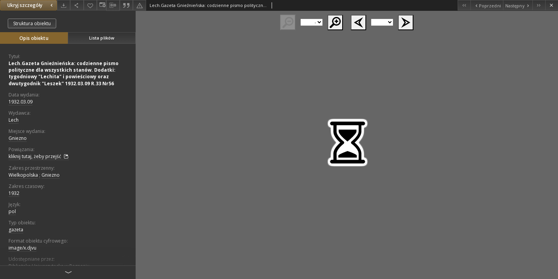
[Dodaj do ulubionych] (90, 5)
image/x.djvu (22, 248)
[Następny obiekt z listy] (517, 5)
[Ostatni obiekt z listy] (538, 5)
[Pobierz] (63, 5)
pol (12, 211)
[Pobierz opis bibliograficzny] (112, 5)
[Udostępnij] (76, 5)
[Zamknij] (551, 5)
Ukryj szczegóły (31, 5)
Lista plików (101, 38)
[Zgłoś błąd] (139, 5)
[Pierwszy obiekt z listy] (464, 5)
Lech (14, 120)
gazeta (16, 229)
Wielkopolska (23, 175)
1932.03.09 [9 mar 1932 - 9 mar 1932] (21, 101)
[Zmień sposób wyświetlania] (101, 5)
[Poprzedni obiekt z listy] (486, 5)
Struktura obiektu (32, 23)
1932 (14, 193)
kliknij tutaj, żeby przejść (39, 156)
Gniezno (18, 138)
